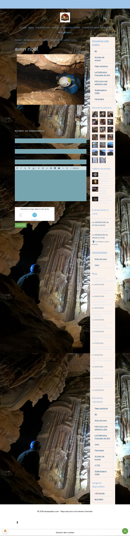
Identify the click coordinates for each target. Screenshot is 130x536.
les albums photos (32, 40)
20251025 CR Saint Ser (101, 350)
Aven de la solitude (101, 218)
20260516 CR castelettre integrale (102, 279)
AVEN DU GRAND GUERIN (103, 191)
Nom (17, 136)
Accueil (23, 27)
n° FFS (97, 465)
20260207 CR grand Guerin (102, 338)
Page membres (65, 32)
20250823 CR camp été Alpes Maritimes (102, 385)
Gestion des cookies (65, 532)
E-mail (17, 146)
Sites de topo (101, 259)
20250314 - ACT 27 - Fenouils (102, 315)
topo (97, 265)
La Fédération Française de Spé (102, 73)
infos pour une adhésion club (101, 82)
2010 (45, 40)
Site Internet (20, 157)
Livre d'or (106, 27)
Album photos (43, 27)
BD (96, 51)
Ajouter (20, 225)
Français (100, 493)
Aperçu (74, 168)
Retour (51, 117)
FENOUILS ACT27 (104, 182)
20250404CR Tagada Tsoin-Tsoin (102, 303)
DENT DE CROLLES (103, 174)
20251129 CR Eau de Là (102, 362)
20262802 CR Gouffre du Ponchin (101, 326)
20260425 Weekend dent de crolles (102, 291)
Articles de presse (99, 58)
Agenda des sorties (70, 27)
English (99, 499)
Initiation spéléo (100, 231)
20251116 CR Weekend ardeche (101, 373)
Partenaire (99, 99)
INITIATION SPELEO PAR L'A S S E (105, 200)
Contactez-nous (90, 27)
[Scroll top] (125, 531)
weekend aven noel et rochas (63, 40)
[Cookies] (5, 531)
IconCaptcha (34, 219)
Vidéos (55, 27)
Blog (31, 27)
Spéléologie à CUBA (101, 91)
